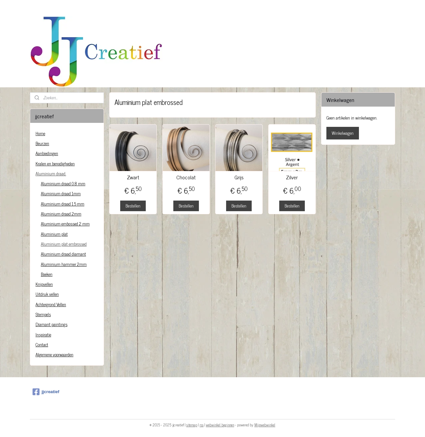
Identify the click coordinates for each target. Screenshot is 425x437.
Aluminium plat (54, 233)
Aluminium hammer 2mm (64, 264)
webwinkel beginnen (220, 425)
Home (40, 133)
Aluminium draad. (51, 173)
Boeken (46, 274)
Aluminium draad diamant (63, 253)
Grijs (239, 177)
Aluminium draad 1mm (61, 193)
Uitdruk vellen (47, 294)
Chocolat (186, 177)
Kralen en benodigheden (55, 163)
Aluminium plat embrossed (64, 243)
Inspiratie (43, 334)
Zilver (292, 177)
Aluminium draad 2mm (61, 213)
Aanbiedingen (47, 153)
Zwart (133, 177)
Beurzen (42, 143)
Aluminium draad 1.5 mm (62, 203)
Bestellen (133, 205)
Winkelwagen (343, 133)
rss (202, 425)
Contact (42, 344)
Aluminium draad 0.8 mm (63, 183)
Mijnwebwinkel (264, 425)
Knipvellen (44, 284)
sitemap (191, 425)
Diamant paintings (51, 324)
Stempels (43, 314)
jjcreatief (46, 392)
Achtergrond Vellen (51, 304)
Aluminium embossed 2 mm (65, 223)
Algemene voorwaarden (54, 354)
